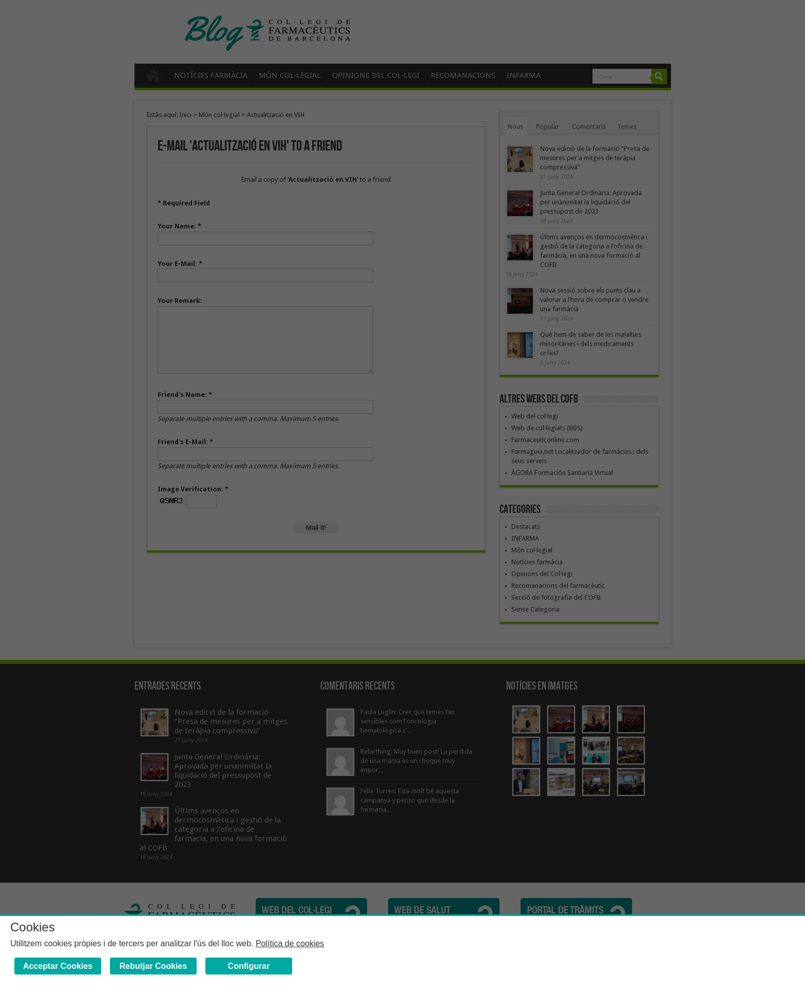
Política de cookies (290, 943)
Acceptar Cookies (57, 966)
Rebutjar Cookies (153, 966)
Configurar (249, 966)
